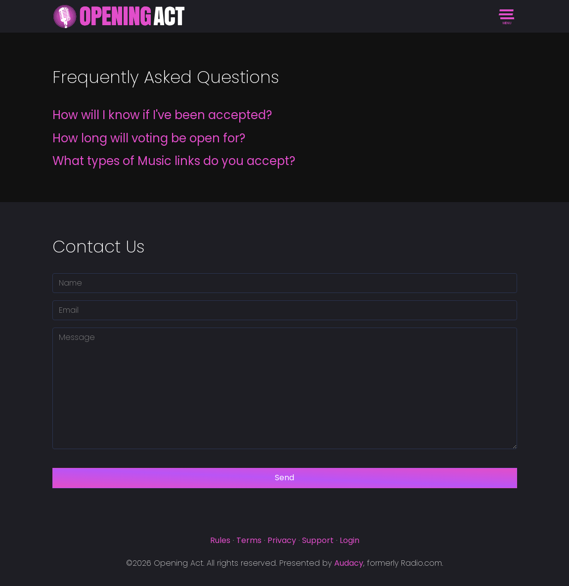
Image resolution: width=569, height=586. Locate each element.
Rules (220, 540)
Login (349, 540)
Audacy (348, 563)
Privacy (281, 540)
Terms (249, 540)
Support (318, 540)
